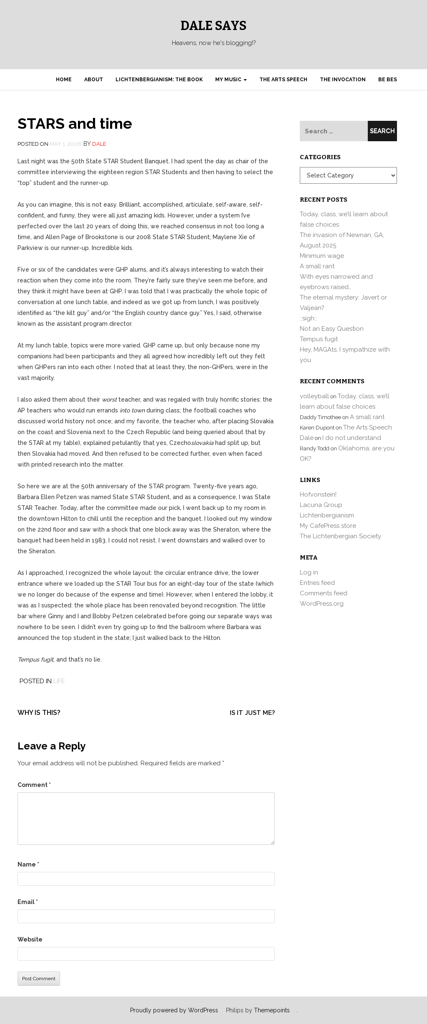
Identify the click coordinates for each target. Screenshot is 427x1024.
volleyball (314, 396)
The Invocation (343, 79)
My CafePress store (328, 525)
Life (59, 681)
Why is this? (39, 713)
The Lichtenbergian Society (340, 536)
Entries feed (317, 583)
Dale (99, 144)
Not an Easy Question (332, 328)
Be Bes (387, 79)
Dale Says (213, 25)
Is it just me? (252, 713)
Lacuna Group (321, 505)
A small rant (317, 266)
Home (64, 79)
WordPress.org (322, 603)
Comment (34, 785)
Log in (309, 572)
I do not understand (351, 438)
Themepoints (272, 1010)
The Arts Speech (283, 79)
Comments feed (323, 593)
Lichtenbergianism (327, 515)
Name (28, 864)
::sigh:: (308, 318)
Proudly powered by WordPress (174, 1010)
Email (28, 902)
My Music (231, 79)
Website (30, 939)
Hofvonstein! (318, 494)
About (93, 79)
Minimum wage (322, 256)
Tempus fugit (319, 339)
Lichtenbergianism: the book (159, 79)
